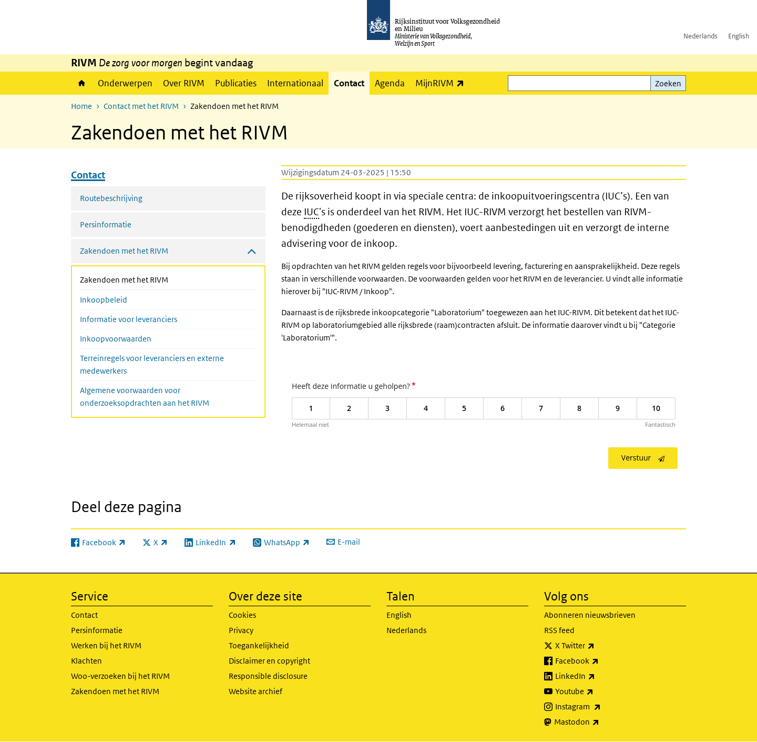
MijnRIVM (442, 82)
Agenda (390, 83)
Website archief (255, 691)
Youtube (597, 691)
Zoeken (668, 83)
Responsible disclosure (268, 676)
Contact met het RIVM (141, 106)
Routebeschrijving (111, 198)
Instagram (601, 706)
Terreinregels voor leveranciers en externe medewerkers (152, 364)
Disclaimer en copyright (269, 661)
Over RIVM (183, 83)
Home (82, 83)
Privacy (241, 630)
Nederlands (700, 36)
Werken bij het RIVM (106, 645)
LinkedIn (598, 676)
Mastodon (600, 722)
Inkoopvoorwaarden (115, 339)
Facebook (600, 661)
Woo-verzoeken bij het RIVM (120, 676)
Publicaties (236, 83)
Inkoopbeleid (103, 300)
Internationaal (295, 83)
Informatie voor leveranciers (128, 319)
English (738, 36)
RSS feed (559, 630)
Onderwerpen (125, 83)
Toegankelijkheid (259, 645)
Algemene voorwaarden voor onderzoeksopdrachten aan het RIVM (144, 396)
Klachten (86, 661)
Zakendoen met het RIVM (152, 279)
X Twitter (598, 645)
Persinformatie (105, 224)
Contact (349, 83)
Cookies (242, 615)
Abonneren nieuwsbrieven (590, 615)
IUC (311, 212)
